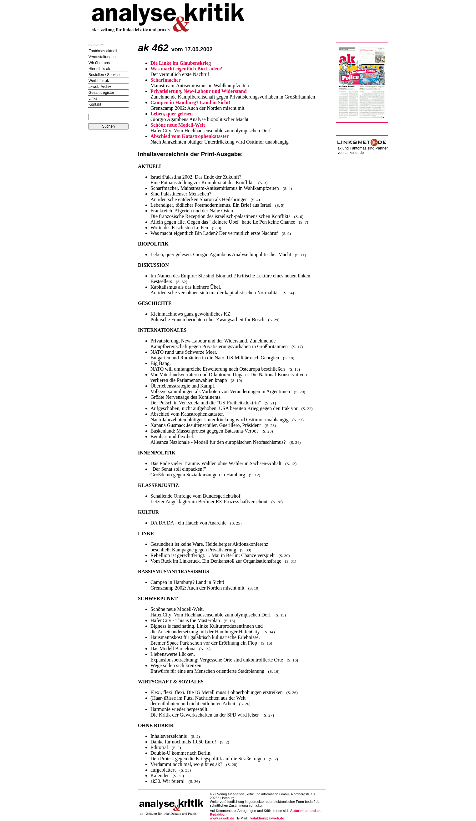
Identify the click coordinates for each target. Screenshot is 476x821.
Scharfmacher (165, 80)
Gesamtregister (101, 92)
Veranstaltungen (102, 57)
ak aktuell (96, 45)
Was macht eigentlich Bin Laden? (186, 68)
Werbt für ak (99, 81)
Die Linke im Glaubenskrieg (180, 63)
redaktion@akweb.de (267, 818)
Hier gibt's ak (99, 69)
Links (93, 98)
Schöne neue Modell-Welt (177, 125)
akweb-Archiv (100, 86)
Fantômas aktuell (103, 51)
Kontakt (95, 104)
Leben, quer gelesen (171, 113)
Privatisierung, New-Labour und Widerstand (198, 91)
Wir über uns (99, 63)
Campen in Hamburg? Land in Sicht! (190, 102)
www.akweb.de (222, 818)
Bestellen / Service (104, 75)
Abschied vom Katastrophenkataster (189, 136)
